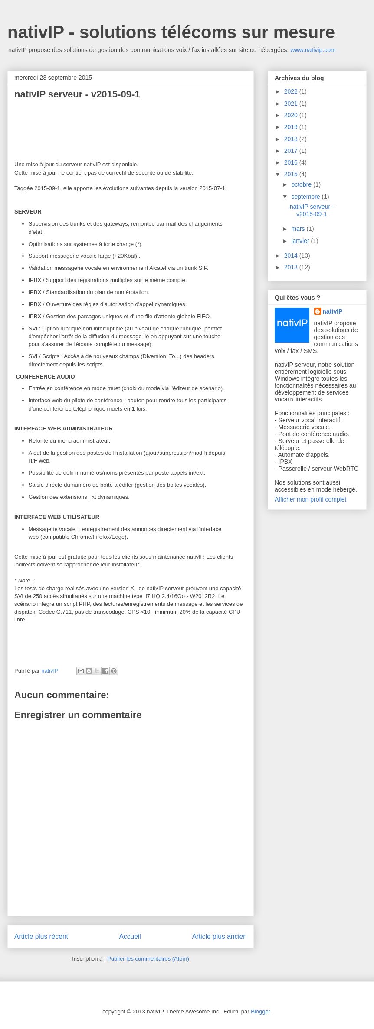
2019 (291, 126)
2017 (291, 150)
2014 (291, 255)
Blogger (260, 1011)
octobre (302, 184)
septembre (306, 196)
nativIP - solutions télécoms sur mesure (171, 32)
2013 (291, 267)
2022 (291, 91)
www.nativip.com (312, 49)
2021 (291, 103)
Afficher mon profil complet (310, 499)
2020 (291, 115)
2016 (291, 162)
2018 (291, 139)
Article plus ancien (219, 936)
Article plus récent (41, 936)
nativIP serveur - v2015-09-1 (312, 210)
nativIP (333, 311)
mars (298, 228)
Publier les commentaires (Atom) (148, 958)
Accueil (130, 936)
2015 (291, 174)
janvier (301, 240)
